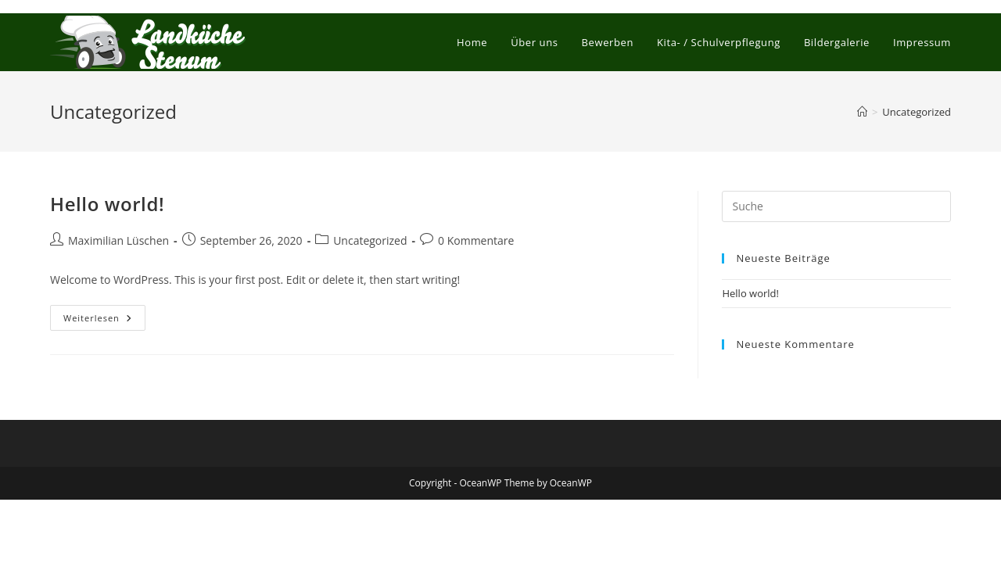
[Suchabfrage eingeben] (836, 206)
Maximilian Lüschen (118, 240)
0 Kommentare (476, 240)
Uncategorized (916, 112)
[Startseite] (862, 112)
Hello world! (107, 204)
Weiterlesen (104, 320)
